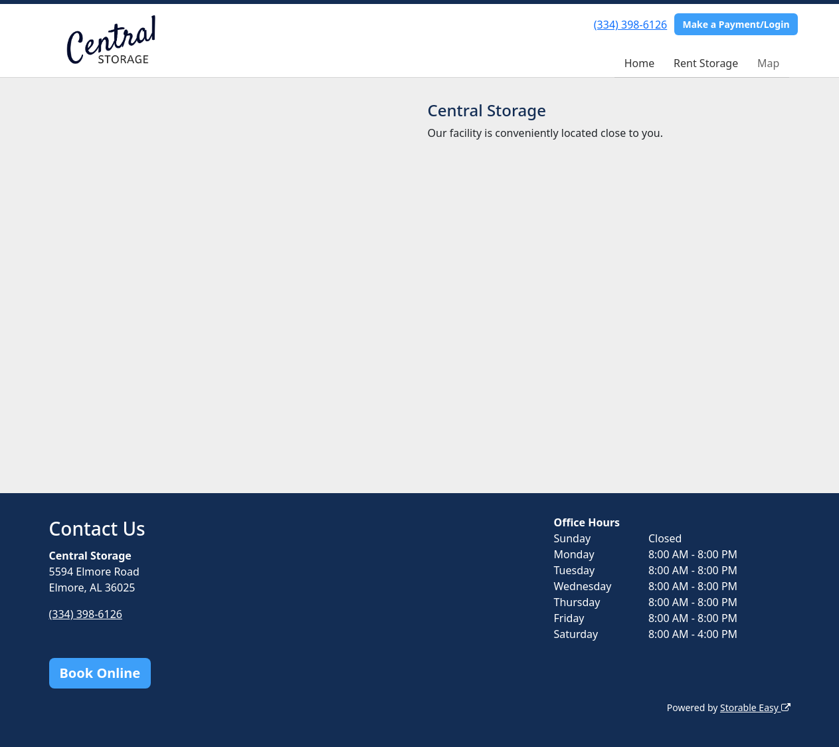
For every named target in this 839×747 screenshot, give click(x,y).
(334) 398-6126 (630, 24)
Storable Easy (755, 707)
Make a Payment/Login (735, 24)
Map (768, 63)
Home (639, 63)
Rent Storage (706, 63)
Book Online (100, 673)
